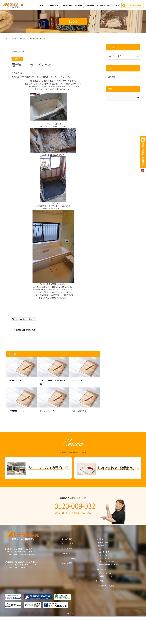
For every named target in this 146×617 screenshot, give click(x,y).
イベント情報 (67, 548)
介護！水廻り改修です (81, 411)
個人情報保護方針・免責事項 (108, 564)
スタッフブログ (103, 558)
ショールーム (89, 5)
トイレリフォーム (47, 411)
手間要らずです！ (15, 380)
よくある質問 (67, 563)
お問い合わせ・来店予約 (105, 586)
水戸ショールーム (104, 573)
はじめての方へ (52, 5)
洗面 (33, 330)
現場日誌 (28, 330)
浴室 (23, 330)
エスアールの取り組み (106, 561)
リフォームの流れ (103, 5)
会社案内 (115, 5)
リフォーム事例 (66, 5)
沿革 (99, 549)
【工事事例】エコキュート (19, 411)
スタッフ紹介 (103, 555)
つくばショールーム (105, 576)
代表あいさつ (103, 542)
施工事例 (17, 59)
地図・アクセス (103, 552)
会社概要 (101, 546)
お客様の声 (78, 5)
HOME (42, 5)
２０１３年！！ (78, 380)
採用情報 (99, 581)
